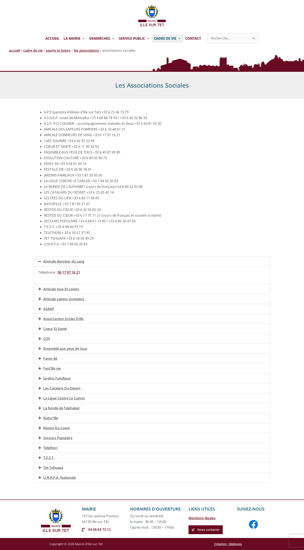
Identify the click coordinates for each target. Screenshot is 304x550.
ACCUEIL (52, 38)
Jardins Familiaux (57, 378)
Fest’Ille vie (52, 368)
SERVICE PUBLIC (134, 38)
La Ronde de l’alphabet (61, 408)
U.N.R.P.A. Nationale (59, 477)
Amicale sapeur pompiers (63, 299)
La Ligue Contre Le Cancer (64, 398)
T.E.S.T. (48, 457)
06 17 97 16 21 (69, 272)
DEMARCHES (102, 38)
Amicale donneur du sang (63, 261)
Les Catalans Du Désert (61, 388)
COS (46, 338)
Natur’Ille (50, 418)
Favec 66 (50, 358)
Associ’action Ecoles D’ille (63, 318)
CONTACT (193, 38)
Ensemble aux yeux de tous (65, 348)
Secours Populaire (57, 438)
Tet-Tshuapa (53, 467)
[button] (152, 261)
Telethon (50, 447)
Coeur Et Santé (55, 328)
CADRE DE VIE (167, 38)
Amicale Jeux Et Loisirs (61, 289)
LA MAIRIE (74, 38)
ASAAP (48, 309)
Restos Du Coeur (56, 428)
